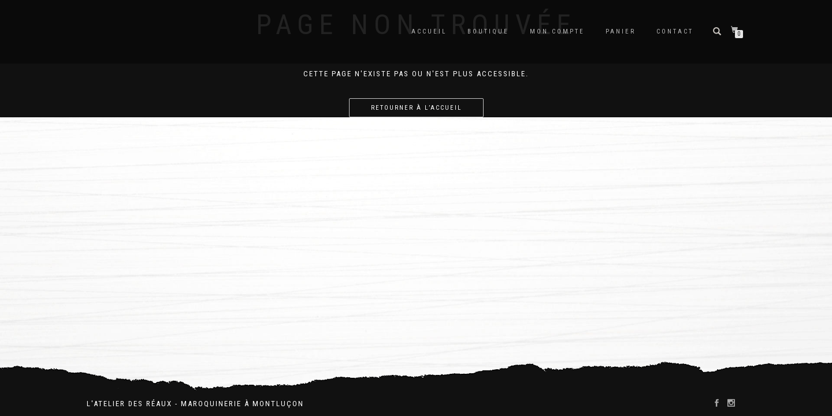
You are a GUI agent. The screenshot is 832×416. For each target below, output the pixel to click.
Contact (674, 31)
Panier (621, 31)
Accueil (429, 31)
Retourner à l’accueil (416, 108)
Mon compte (557, 31)
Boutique (488, 31)
